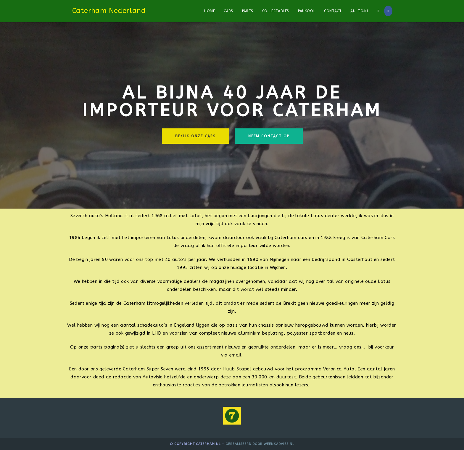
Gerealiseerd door (244, 444)
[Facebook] (388, 11)
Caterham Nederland (109, 11)
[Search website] (378, 11)
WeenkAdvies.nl (279, 444)
